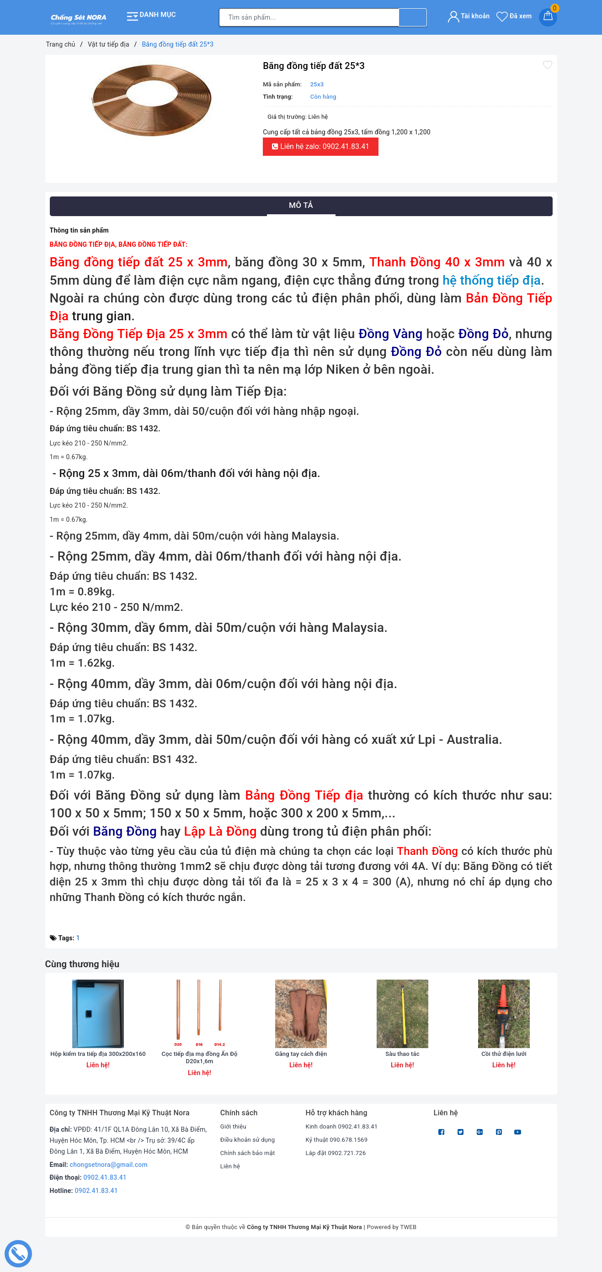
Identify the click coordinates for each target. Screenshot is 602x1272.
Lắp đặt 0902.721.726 (337, 1178)
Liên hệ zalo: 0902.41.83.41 (320, 144)
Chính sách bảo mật (249, 1178)
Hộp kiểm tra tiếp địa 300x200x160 (98, 1083)
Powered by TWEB (391, 1253)
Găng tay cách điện (301, 1079)
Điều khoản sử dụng (249, 1165)
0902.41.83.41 (105, 1203)
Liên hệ (230, 1191)
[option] (152, 98)
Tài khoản (469, 14)
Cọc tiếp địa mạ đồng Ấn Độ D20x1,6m (199, 1083)
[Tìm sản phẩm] (309, 16)
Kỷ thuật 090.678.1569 (338, 1165)
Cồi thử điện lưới (504, 1079)
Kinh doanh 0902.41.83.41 (344, 1152)
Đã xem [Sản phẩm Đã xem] (514, 14)
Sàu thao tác (402, 1079)
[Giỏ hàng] (548, 16)
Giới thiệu (234, 1152)
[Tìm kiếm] (413, 16)
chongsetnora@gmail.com (109, 1190)
